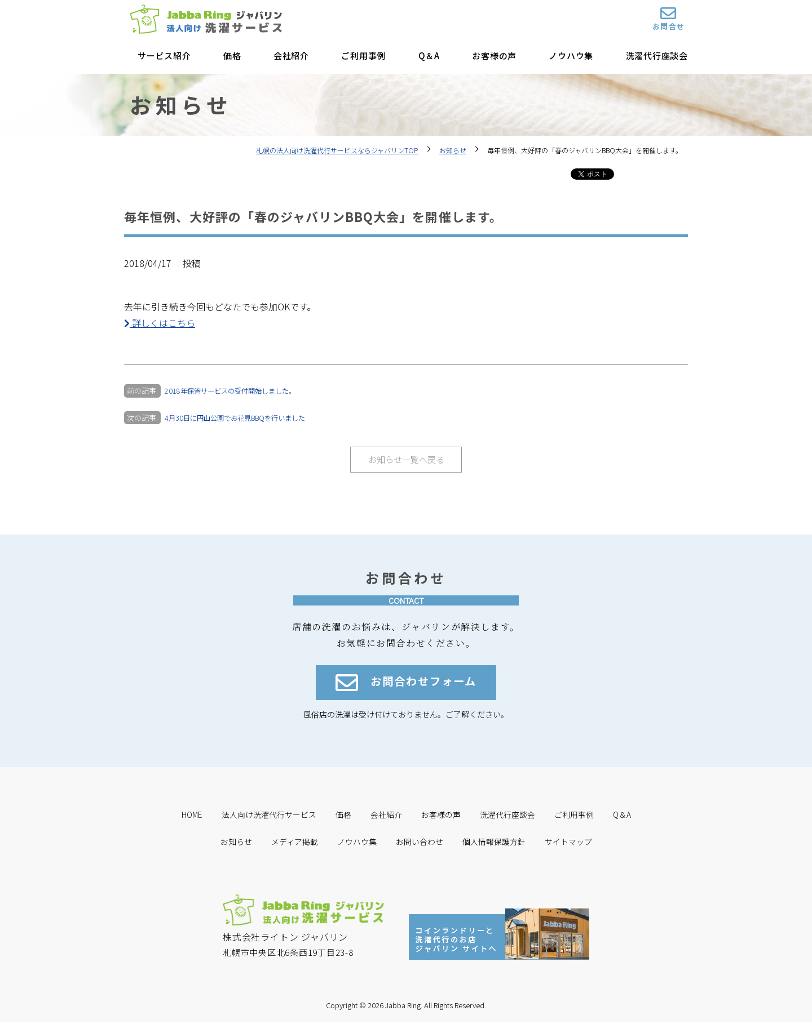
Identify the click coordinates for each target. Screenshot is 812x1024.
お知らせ (452, 150)
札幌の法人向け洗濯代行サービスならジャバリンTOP (337, 150)
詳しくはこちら (159, 323)
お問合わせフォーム (405, 685)
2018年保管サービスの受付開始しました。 (235, 390)
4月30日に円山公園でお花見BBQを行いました (241, 417)
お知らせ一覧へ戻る (406, 459)
